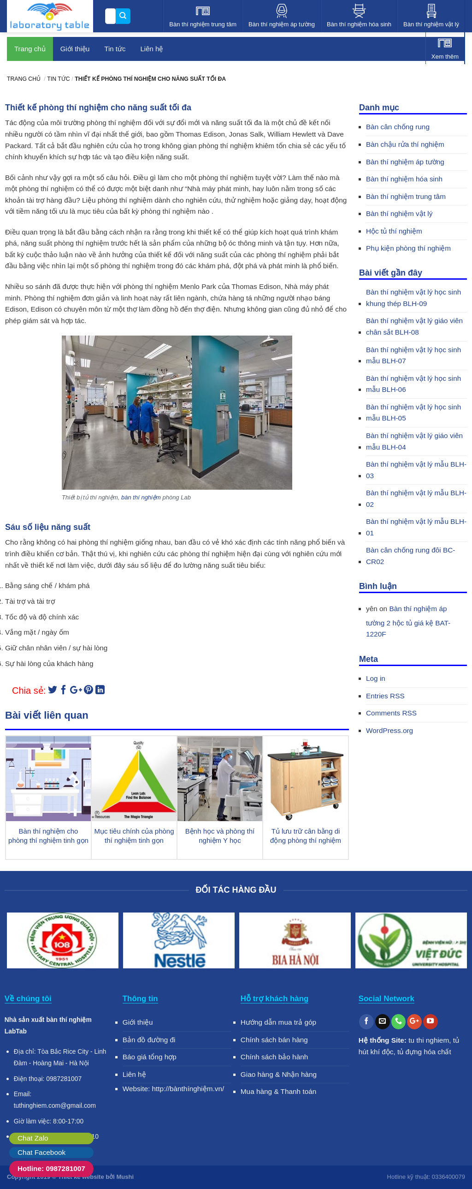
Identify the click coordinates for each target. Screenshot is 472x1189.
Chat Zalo (33, 1138)
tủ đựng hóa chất (424, 1052)
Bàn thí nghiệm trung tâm (406, 196)
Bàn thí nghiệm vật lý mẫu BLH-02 (416, 498)
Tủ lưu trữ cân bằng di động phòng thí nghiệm (305, 835)
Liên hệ (134, 1074)
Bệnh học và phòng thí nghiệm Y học (219, 835)
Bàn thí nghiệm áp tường (405, 162)
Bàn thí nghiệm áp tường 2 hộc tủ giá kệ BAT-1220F (408, 621)
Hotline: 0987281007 (51, 1168)
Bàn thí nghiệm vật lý (399, 213)
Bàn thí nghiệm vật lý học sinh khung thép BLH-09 (413, 297)
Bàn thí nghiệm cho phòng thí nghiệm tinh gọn (48, 835)
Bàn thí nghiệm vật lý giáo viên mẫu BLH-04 (414, 441)
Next (455, 942)
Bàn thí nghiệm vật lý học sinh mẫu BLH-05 (413, 412)
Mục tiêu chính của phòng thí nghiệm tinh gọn (134, 835)
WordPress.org (389, 730)
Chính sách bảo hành (274, 1057)
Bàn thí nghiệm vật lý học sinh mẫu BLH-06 (413, 384)
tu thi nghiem (428, 1040)
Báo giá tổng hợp (150, 1057)
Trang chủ (30, 49)
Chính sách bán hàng (274, 1040)
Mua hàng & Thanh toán (279, 1091)
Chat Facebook (41, 1152)
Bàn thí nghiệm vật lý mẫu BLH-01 (416, 527)
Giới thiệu (75, 49)
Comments (391, 713)
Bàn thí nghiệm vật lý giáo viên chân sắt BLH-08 (414, 326)
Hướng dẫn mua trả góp (278, 1022)
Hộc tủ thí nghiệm (394, 231)
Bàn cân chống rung (398, 127)
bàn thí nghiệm (141, 497)
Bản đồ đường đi (149, 1040)
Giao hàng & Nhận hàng (279, 1074)
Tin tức (114, 49)
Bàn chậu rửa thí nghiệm (405, 144)
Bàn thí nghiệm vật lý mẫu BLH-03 (416, 470)
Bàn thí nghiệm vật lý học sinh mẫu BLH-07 (413, 355)
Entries (385, 696)
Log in (375, 678)
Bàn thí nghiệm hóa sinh (404, 179)
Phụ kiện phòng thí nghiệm (408, 248)
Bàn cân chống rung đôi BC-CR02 (410, 555)
